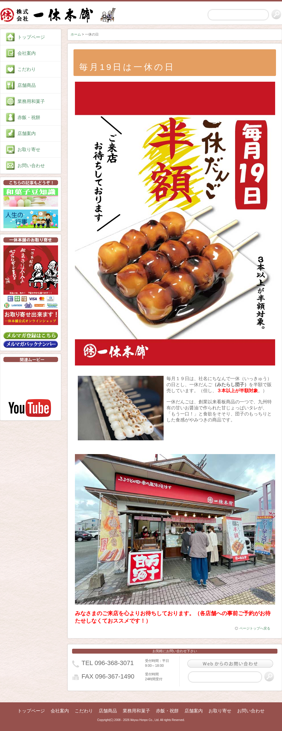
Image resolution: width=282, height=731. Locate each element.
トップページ (31, 37)
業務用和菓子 (31, 101)
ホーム (76, 34)
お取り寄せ (28, 149)
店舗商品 (26, 85)
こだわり (26, 69)
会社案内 (26, 53)
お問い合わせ (31, 165)
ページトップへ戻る (252, 628)
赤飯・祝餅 (28, 117)
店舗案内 (26, 133)
